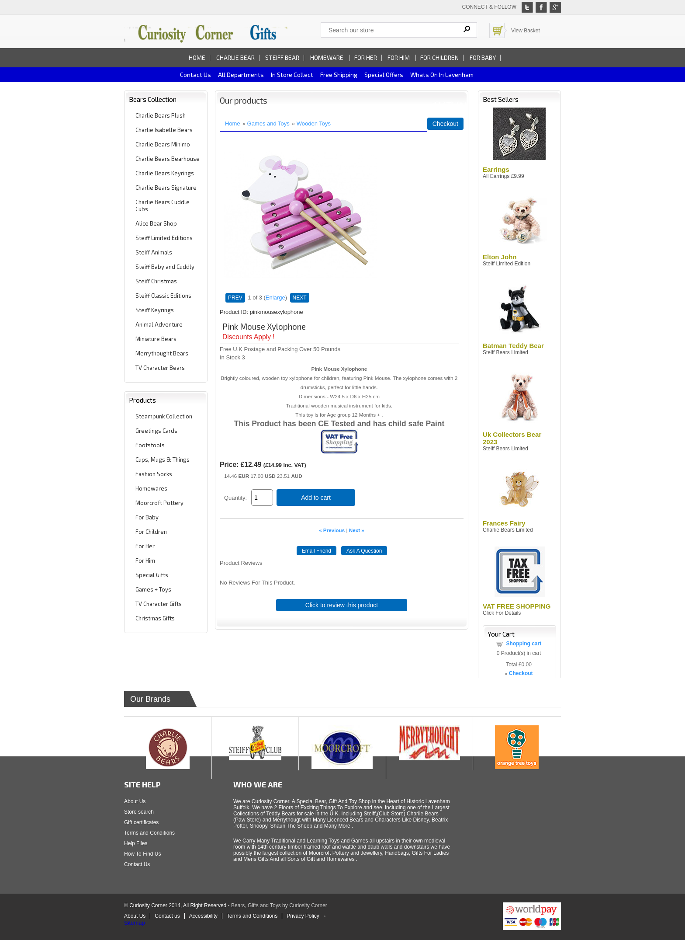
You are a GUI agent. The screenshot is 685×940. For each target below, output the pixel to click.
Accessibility (203, 916)
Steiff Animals (153, 252)
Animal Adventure (159, 324)
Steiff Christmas (156, 281)
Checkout (445, 123)
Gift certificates (141, 822)
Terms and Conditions (149, 833)
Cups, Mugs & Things (162, 459)
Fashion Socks (153, 473)
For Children (439, 57)
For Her (365, 57)
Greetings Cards (156, 430)
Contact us (195, 74)
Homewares (151, 488)
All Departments (241, 74)
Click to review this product (341, 605)
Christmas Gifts (155, 618)
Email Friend (316, 551)
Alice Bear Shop (156, 223)
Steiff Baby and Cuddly (164, 266)
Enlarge (275, 297)
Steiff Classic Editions (163, 295)
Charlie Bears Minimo (162, 144)
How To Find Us (142, 854)
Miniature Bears (155, 338)
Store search (139, 812)
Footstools (150, 445)
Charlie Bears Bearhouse (167, 158)
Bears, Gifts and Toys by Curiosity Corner (279, 905)
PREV (235, 298)
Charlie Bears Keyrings (164, 173)
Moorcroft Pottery (159, 502)
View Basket (525, 31)
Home (197, 57)
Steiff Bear (282, 57)
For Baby (483, 57)
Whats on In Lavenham (442, 74)
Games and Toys (268, 123)
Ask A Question (364, 551)
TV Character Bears (160, 367)
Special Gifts (151, 574)
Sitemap (134, 922)
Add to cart (316, 497)
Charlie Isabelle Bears (164, 129)
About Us (134, 801)
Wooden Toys (314, 123)
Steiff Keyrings (154, 309)
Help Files (135, 843)
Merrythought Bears (161, 353)
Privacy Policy (303, 916)
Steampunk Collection (163, 416)
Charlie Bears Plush (160, 115)
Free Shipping (338, 74)
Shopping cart (524, 644)
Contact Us (137, 864)
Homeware (326, 57)
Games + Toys (153, 589)
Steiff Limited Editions (164, 237)
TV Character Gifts (158, 603)
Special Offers (383, 74)
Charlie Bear (235, 57)
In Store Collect (292, 74)
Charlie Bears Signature (166, 187)
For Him (399, 57)
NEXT (300, 298)
